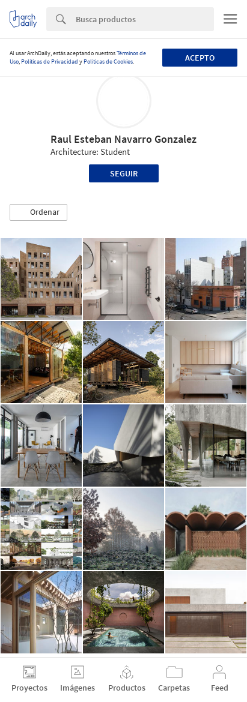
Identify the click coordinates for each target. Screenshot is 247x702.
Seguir (124, 173)
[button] (38, 212)
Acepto (200, 57)
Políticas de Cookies (108, 61)
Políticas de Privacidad (49, 61)
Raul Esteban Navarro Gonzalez (123, 139)
